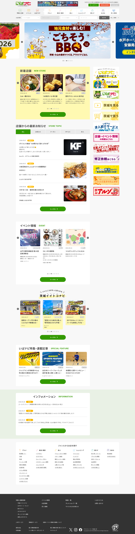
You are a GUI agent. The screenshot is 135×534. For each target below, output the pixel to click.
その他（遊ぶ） (58, 467)
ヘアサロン (39, 453)
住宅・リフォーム (95, 459)
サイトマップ (53, 530)
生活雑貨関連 (77, 462)
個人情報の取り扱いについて (58, 528)
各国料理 (21, 467)
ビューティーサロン (41, 459)
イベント (28, 13)
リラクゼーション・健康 (42, 462)
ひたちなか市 (58, 317)
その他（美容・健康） (41, 467)
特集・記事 (20, 13)
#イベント (46, 325)
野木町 (82, 317)
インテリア (76, 456)
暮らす (92, 13)
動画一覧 (68, 500)
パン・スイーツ (23, 473)
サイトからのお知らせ (72, 506)
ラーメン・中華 (23, 462)
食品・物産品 (76, 459)
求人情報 (114, 13)
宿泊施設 (109, 453)
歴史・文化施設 (59, 462)
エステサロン (39, 456)
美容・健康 (60, 13)
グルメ (49, 13)
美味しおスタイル (22, 517)
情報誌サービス (33, 522)
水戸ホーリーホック (23, 506)
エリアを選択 (26, 18)
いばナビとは (99, 500)
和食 (20, 459)
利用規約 (18, 530)
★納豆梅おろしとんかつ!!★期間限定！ (32, 167)
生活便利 (93, 462)
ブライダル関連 (95, 456)
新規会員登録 (104, 5)
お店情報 (44, 503)
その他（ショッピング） (79, 467)
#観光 (45, 327)
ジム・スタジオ (40, 465)
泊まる (103, 13)
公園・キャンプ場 (59, 465)
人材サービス (19, 522)
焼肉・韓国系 (22, 465)
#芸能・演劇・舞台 (47, 262)
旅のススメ (21, 508)
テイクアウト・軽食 (24, 476)
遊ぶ (71, 13)
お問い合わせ (99, 503)
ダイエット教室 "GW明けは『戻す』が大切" (34, 143)
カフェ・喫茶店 (23, 470)
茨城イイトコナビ (22, 503)
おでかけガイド (22, 511)
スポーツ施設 (58, 456)
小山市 (36, 317)
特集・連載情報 (20, 500)
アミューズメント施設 (60, 453)
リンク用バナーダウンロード (36, 530)
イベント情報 (46, 500)
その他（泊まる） (111, 456)
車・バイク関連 (95, 465)
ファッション (76, 453)
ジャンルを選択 (65, 18)
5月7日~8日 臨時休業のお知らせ (31, 190)
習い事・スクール (95, 453)
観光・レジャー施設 (60, 459)
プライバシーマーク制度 (89, 529)
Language (115, 5)
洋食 (20, 456)
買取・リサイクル (77, 465)
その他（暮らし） (95, 467)
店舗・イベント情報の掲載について (52, 522)
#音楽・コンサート (24, 261)
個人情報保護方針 (34, 528)
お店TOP (37, 13)
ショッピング (81, 13)
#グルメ (23, 325)
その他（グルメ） (23, 481)
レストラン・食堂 (23, 478)
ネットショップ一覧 (71, 503)
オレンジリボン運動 (23, 514)
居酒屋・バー (22, 453)
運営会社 (18, 528)
